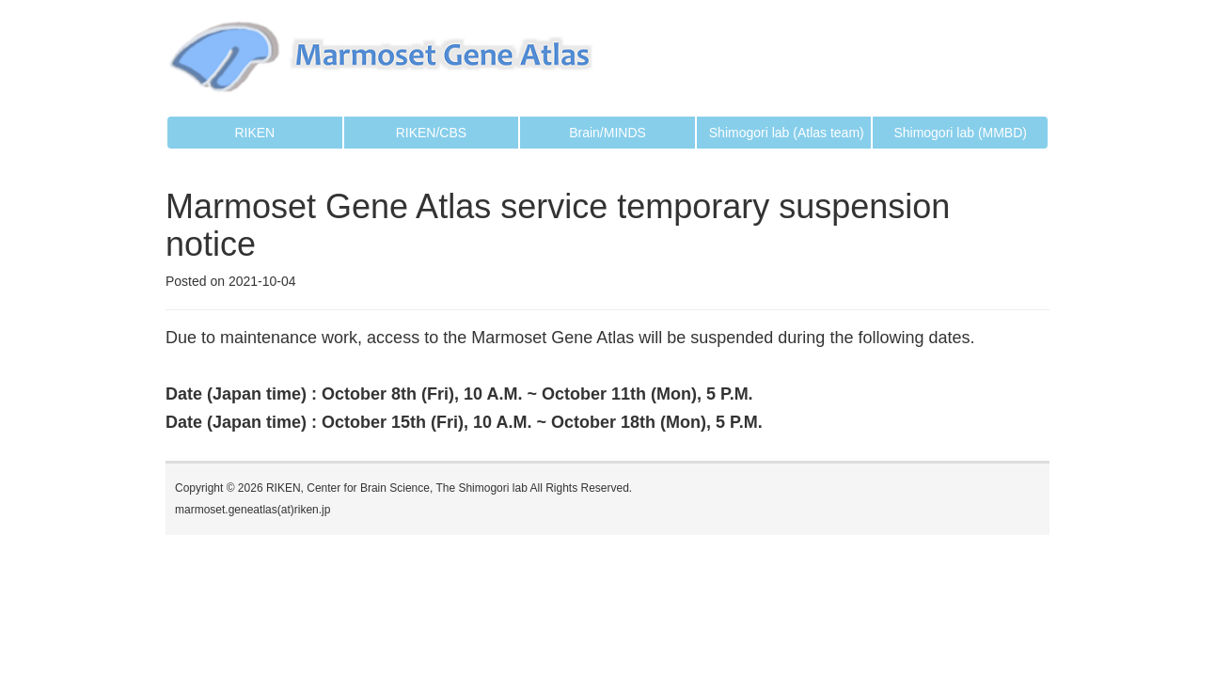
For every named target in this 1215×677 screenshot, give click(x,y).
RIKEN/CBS (431, 132)
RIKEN (254, 132)
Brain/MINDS (607, 132)
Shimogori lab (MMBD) (960, 132)
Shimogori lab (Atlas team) (786, 132)
